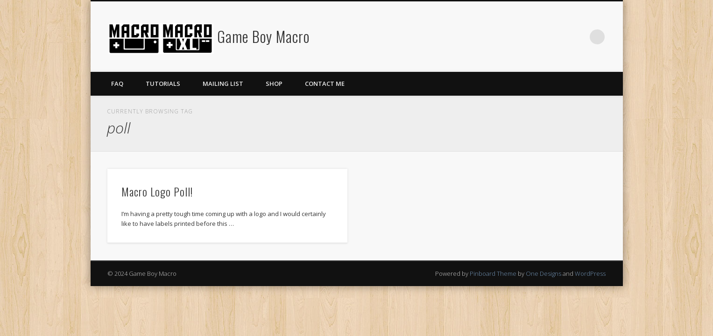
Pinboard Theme (493, 273)
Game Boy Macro (263, 36)
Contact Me (325, 83)
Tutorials (163, 83)
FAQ (117, 83)
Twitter (578, 36)
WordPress (590, 273)
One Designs (543, 273)
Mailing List (223, 83)
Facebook (558, 36)
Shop (274, 83)
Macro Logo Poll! (157, 191)
